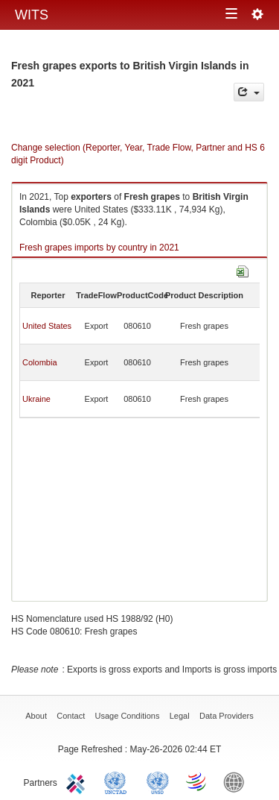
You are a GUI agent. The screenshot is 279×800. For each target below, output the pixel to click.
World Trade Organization (197, 781)
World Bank (237, 781)
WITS (31, 14)
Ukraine (36, 398)
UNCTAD (118, 781)
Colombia (39, 362)
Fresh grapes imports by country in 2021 (99, 247)
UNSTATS (158, 781)
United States (46, 325)
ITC (78, 781)
